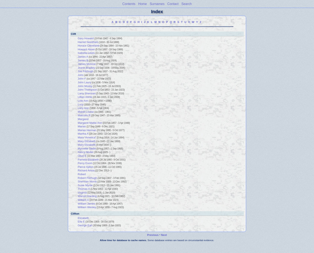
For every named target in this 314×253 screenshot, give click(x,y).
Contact (173, 4)
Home (142, 4)
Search (186, 4)
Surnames (157, 4)
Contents (128, 4)
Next (164, 235)
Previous (153, 235)
